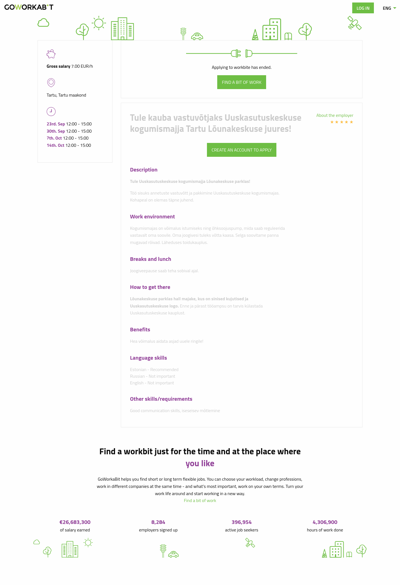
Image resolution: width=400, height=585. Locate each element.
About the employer (334, 115)
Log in (363, 8)
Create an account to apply (242, 150)
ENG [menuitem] (387, 8)
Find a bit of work (241, 82)
